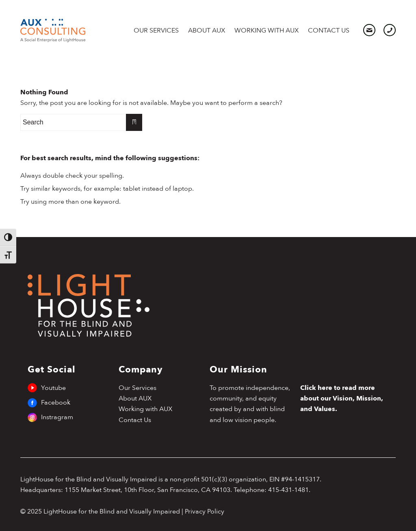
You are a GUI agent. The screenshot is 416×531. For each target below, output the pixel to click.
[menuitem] (159, 30)
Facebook (50, 402)
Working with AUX (145, 409)
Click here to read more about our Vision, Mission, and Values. (341, 398)
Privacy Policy (204, 511)
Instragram (50, 417)
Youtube (50, 388)
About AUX (135, 398)
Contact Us (135, 420)
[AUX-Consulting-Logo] (52, 30)
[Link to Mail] (369, 30)
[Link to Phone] (390, 30)
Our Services (137, 387)
